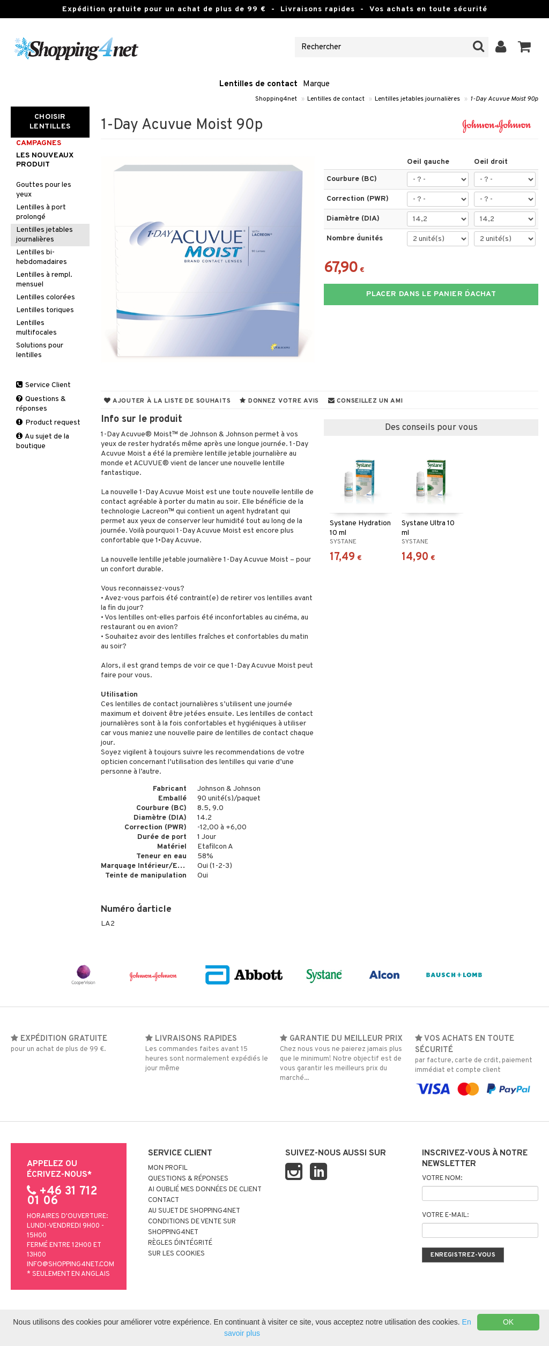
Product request (48, 422)
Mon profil (168, 1168)
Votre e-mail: (445, 1215)
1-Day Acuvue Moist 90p (504, 99)
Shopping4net (276, 99)
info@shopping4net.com (70, 1264)
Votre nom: (442, 1178)
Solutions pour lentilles (39, 350)
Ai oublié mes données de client (205, 1189)
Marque (316, 84)
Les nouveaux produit (44, 160)
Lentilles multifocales (36, 328)
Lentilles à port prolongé (41, 212)
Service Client (43, 385)
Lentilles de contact (258, 84)
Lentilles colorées (45, 297)
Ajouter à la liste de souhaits (167, 401)
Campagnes (38, 143)
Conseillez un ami (365, 401)
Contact (163, 1200)
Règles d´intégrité (180, 1243)
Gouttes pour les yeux (43, 189)
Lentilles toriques (45, 310)
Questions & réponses (41, 404)
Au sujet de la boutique (42, 441)
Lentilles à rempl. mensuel (44, 279)
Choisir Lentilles (50, 121)
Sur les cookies (176, 1254)
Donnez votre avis (279, 401)
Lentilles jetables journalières (417, 99)
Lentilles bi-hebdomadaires (41, 257)
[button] (525, 47)
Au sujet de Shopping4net (194, 1211)
